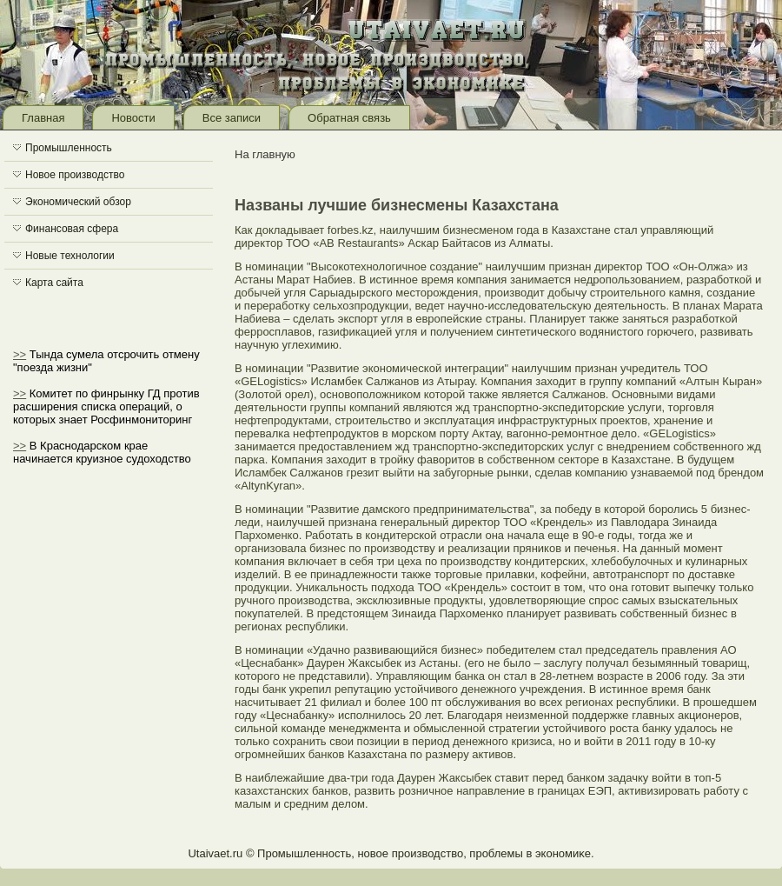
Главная (43, 117)
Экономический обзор (78, 202)
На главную (265, 154)
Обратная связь (349, 117)
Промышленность (68, 148)
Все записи (231, 117)
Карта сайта (54, 282)
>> (19, 354)
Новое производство (74, 175)
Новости (133, 117)
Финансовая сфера (71, 229)
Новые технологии (70, 256)
